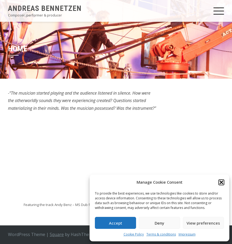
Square (57, 234)
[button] (221, 182)
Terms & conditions (161, 234)
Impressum (187, 234)
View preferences (203, 223)
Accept (115, 223)
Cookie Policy (134, 234)
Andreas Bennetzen (45, 8)
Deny (159, 223)
